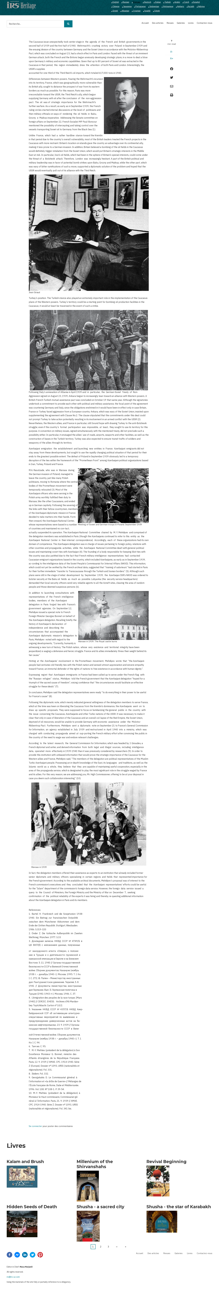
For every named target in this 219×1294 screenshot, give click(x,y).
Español (196, 2)
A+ (171, 58)
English (116, 2)
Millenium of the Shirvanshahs (95, 1164)
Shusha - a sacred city (100, 1206)
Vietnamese (168, 6)
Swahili (147, 11)
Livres (191, 23)
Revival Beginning (166, 1161)
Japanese (127, 6)
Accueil (145, 23)
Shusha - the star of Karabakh (179, 1206)
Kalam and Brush (25, 1161)
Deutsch (147, 2)
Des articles (157, 23)
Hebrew (201, 6)
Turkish (168, 2)
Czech (186, 2)
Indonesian (154, 6)
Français (136, 2)
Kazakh (191, 6)
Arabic (177, 2)
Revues (170, 23)
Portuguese (140, 6)
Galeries (181, 23)
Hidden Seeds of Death (32, 1206)
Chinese (116, 6)
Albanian (125, 11)
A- (171, 51)
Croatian (137, 11)
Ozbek (157, 11)
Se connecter (35, 1126)
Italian (158, 2)
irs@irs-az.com (13, 1277)
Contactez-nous (204, 23)
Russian (126, 2)
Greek (115, 11)
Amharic (180, 6)
